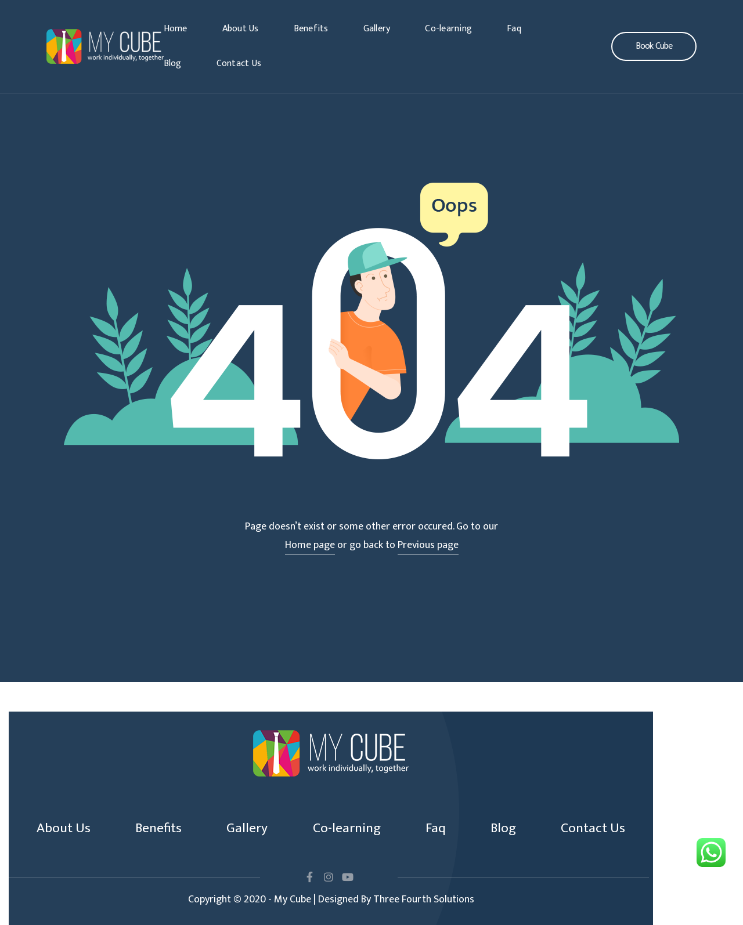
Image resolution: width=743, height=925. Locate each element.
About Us (240, 29)
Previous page (428, 545)
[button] (654, 46)
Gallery (377, 29)
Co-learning (448, 29)
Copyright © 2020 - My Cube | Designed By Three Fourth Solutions (331, 899)
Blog (173, 63)
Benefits (311, 29)
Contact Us (239, 63)
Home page (310, 545)
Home (175, 29)
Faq (514, 29)
